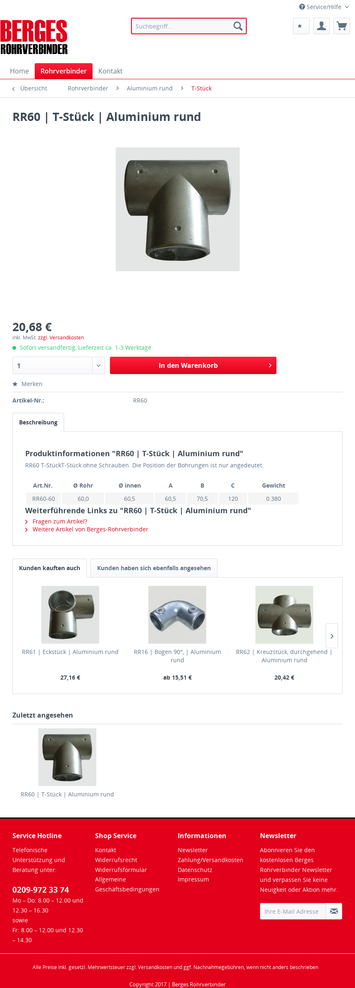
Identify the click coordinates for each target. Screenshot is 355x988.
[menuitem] (188, 26)
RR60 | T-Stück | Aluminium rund (67, 794)
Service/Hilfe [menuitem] (321, 7)
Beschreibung (38, 422)
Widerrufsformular (121, 870)
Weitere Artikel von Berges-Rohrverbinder (86, 529)
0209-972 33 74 (40, 889)
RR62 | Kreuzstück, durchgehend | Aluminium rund (284, 656)
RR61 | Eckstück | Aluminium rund (70, 652)
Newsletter (193, 850)
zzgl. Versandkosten (61, 337)
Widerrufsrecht (116, 860)
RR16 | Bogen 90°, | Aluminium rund (177, 656)
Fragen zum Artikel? (56, 521)
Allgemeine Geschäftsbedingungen (127, 884)
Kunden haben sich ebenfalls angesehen (154, 568)
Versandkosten (155, 967)
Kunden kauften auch (49, 568)
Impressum (193, 879)
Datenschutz (195, 870)
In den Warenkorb (215, 364)
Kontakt (105, 850)
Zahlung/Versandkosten (210, 860)
